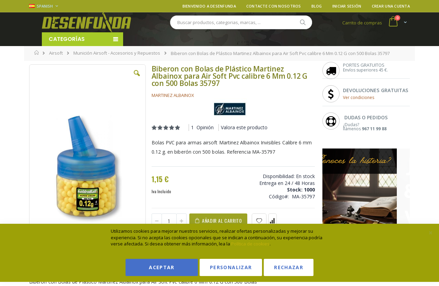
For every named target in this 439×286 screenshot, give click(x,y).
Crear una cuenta (391, 6)
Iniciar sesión (346, 6)
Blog (316, 6)
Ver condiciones (358, 97)
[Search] (302, 22)
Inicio (36, 53)
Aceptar (161, 267)
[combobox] (241, 22)
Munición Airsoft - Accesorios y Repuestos (116, 53)
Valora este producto (244, 127)
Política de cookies (250, 244)
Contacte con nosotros (273, 6)
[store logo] (86, 22)
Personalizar (231, 267)
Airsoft (56, 53)
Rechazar (288, 267)
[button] (136, 78)
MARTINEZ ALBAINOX (173, 95)
